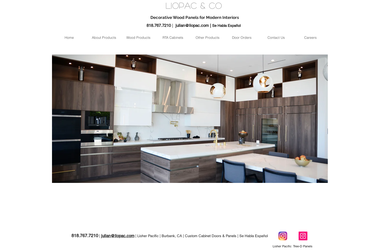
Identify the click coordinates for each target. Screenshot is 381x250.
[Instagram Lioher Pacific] (282, 236)
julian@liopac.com (192, 25)
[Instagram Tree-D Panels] (303, 236)
